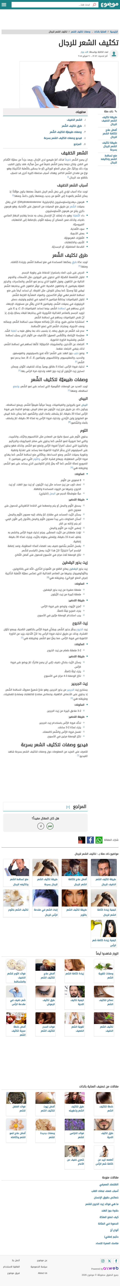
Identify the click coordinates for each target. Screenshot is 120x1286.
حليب (76, 353)
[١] (68, 177)
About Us (42, 1273)
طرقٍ (74, 262)
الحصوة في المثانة (108, 1223)
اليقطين (73, 568)
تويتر (81, 840)
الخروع (79, 629)
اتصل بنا (16, 1260)
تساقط (62, 308)
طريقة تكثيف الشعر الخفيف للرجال (109, 121)
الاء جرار (84, 52)
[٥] (72, 467)
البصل (52, 493)
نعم (50, 826)
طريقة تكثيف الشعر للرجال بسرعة (109, 146)
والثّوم (36, 459)
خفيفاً (68, 159)
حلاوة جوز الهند (109, 1210)
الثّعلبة (76, 215)
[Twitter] (109, 1260)
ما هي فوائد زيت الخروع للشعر (101, 1204)
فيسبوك (90, 840)
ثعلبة (14, 330)
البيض (84, 404)
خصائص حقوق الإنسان (106, 1197)
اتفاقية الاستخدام (11, 1267)
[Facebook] (115, 1260)
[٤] (69, 390)
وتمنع (16, 386)
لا (41, 826)
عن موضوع (42, 1260)
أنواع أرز (114, 1230)
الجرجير (70, 689)
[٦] (78, 755)
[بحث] (94, 4)
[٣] (76, 361)
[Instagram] (102, 1260)
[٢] (80, 266)
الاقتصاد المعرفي (108, 1184)
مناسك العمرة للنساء (107, 1243)
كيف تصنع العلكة (109, 1217)
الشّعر (73, 206)
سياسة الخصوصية (39, 1267)
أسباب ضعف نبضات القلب (104, 1191)
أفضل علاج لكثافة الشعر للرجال (110, 133)
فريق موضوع (13, 1273)
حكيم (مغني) (111, 1236)
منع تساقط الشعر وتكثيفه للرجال (109, 159)
